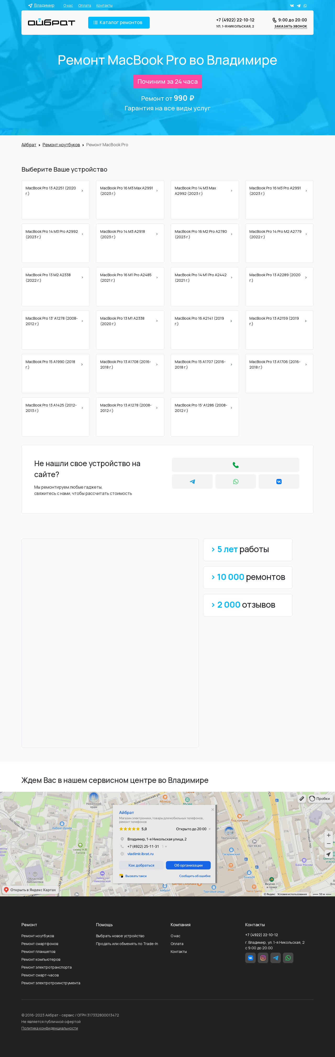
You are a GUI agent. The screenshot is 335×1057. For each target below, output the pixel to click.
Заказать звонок (290, 26)
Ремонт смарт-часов (40, 975)
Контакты (104, 5)
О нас (68, 5)
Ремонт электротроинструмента (50, 982)
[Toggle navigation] (119, 23)
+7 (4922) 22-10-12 (235, 20)
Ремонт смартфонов (39, 943)
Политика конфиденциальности (49, 1028)
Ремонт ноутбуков (37, 935)
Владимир (41, 5)
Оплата (84, 5)
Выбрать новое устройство (120, 935)
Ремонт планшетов (38, 951)
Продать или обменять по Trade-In (127, 943)
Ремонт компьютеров (40, 959)
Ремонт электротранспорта (46, 967)
